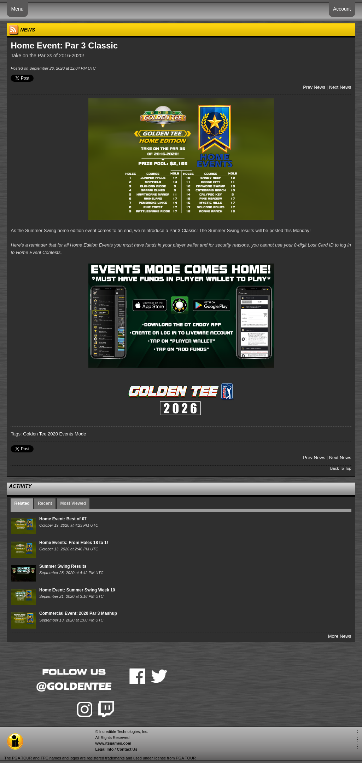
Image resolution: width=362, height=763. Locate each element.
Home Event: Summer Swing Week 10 (77, 590)
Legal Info (104, 749)
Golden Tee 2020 (40, 434)
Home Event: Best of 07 (63, 518)
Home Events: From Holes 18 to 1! (73, 542)
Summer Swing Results (62, 566)
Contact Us (127, 749)
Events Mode (72, 434)
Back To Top (340, 468)
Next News (340, 87)
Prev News (314, 87)
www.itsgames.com (113, 743)
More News (339, 636)
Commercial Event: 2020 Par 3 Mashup (78, 613)
